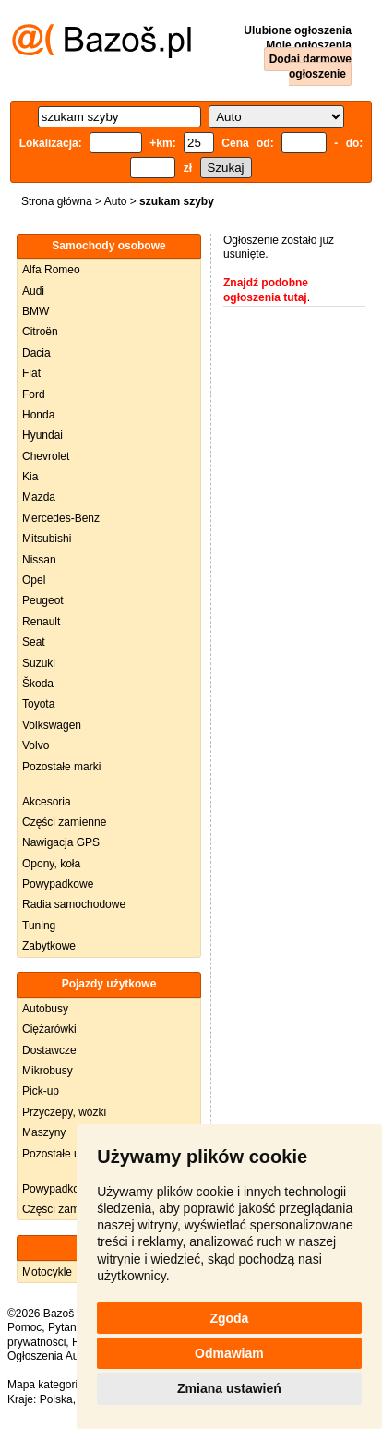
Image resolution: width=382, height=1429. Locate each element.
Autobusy (45, 1008)
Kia (30, 476)
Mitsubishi (46, 538)
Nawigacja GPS (61, 842)
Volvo (35, 745)
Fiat (31, 373)
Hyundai (42, 435)
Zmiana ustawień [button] (229, 1388)
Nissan (39, 559)
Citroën (40, 331)
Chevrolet (45, 456)
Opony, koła (51, 863)
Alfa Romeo (51, 269)
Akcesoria (46, 801)
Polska (56, 1399)
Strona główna (56, 201)
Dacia (36, 352)
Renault (41, 621)
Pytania (66, 1327)
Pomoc (24, 1327)
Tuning (38, 925)
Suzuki (38, 663)
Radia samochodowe (73, 904)
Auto (115, 201)
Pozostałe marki (61, 766)
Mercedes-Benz (61, 518)
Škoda (38, 683)
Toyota (38, 703)
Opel (33, 580)
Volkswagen (51, 725)
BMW (35, 311)
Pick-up (40, 1090)
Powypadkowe (57, 884)
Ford (33, 394)
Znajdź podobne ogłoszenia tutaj (265, 290)
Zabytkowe (49, 945)
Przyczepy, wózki (64, 1112)
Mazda (38, 496)
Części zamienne (64, 822)
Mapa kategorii (43, 1384)
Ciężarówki (49, 1029)
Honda (38, 414)
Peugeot (43, 600)
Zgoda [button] (228, 1318)
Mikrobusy (47, 1070)
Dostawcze (49, 1050)
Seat (33, 642)
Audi (33, 291)
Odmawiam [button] (229, 1353)
